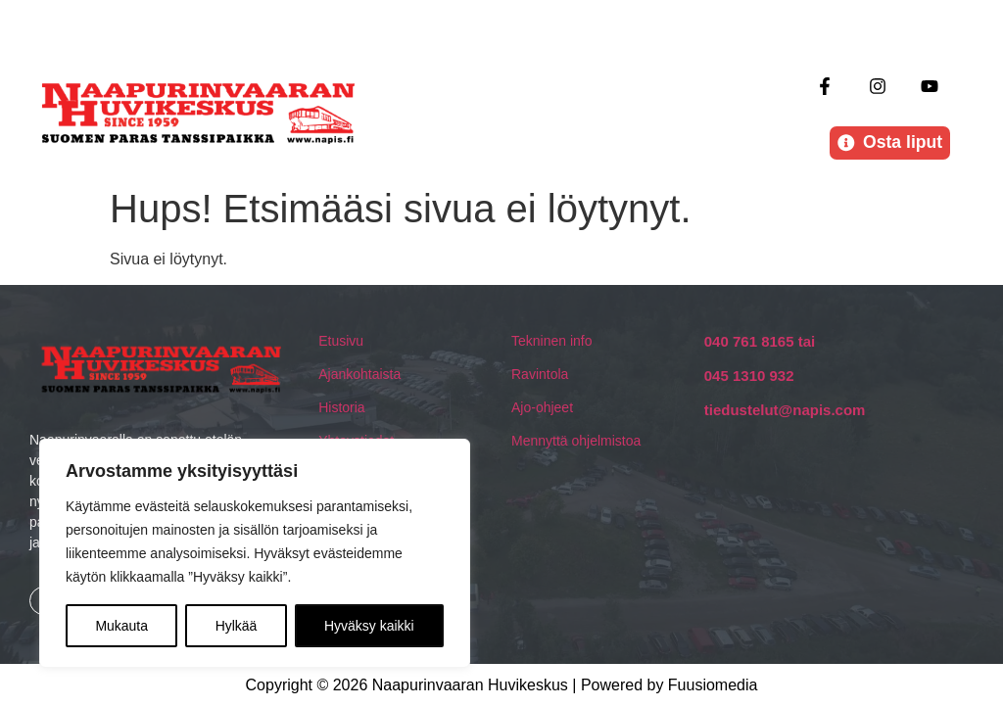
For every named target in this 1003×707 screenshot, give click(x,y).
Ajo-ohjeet (542, 407)
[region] (254, 553)
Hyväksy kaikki (369, 626)
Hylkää (236, 626)
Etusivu (340, 341)
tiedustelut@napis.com (785, 409)
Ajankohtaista (359, 374)
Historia (341, 407)
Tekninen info (552, 341)
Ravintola (539, 374)
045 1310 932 (749, 375)
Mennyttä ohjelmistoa (576, 440)
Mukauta (121, 626)
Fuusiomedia (713, 685)
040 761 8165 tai (759, 341)
